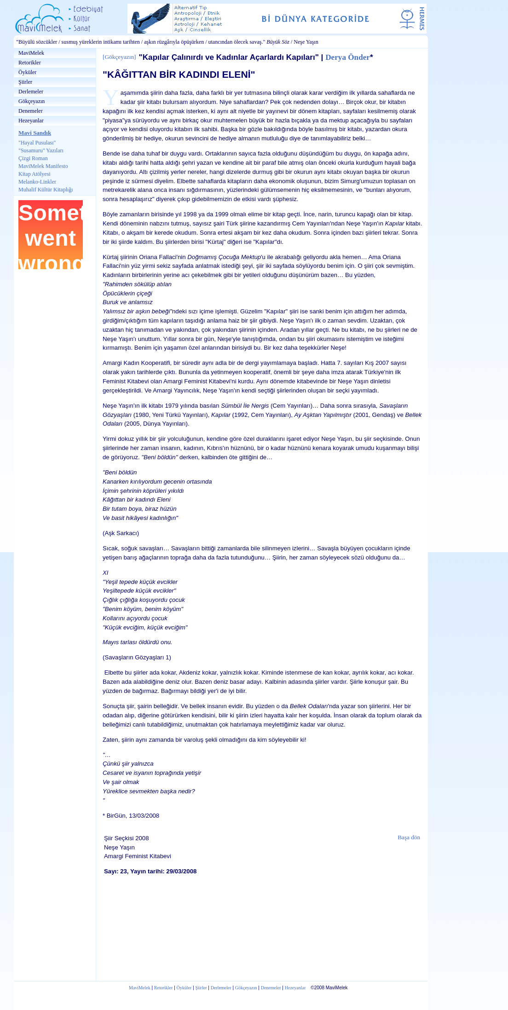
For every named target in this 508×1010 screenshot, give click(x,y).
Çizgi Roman (33, 158)
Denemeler (30, 111)
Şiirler (25, 82)
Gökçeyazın (31, 101)
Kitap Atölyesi (34, 174)
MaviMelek (31, 53)
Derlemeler (30, 91)
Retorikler (29, 62)
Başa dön (409, 837)
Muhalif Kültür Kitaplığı (45, 189)
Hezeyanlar (31, 120)
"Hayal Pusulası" (37, 142)
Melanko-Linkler (37, 182)
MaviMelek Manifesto (43, 166)
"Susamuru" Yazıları (41, 150)
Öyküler (27, 72)
